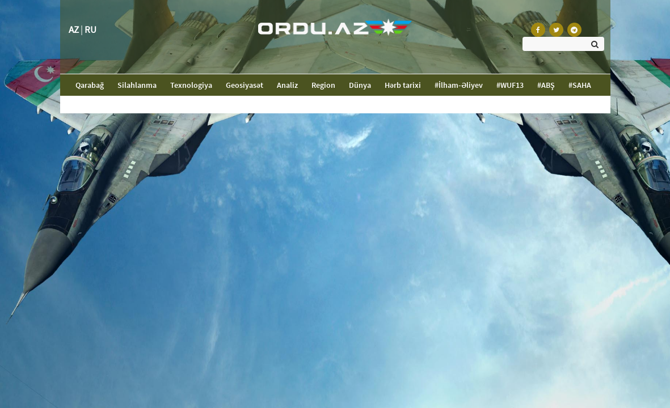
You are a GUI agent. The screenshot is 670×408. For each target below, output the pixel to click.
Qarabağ (93, 84)
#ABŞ (546, 85)
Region (323, 85)
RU (90, 29)
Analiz (287, 85)
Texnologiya (191, 85)
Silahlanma (137, 85)
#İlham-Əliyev (459, 85)
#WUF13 (510, 85)
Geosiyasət (244, 85)
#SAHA (579, 85)
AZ (74, 29)
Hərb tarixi (403, 85)
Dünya (360, 85)
